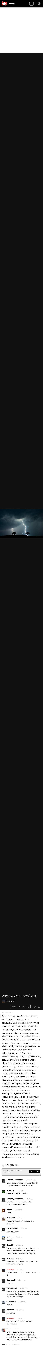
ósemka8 (11, 1281)
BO (3, 1247)
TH (3, 1312)
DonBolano (12, 1289)
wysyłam (34, 1171)
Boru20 (10, 1246)
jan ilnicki (11, 1303)
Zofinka (10, 1191)
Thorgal (10, 1311)
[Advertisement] (21, 30)
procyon (10, 1001)
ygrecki (10, 1238)
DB (3, 1290)
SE (3, 1282)
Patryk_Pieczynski (15, 1181)
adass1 (10, 1211)
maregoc (11, 1219)
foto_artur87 (12, 1229)
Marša (9, 1330)
